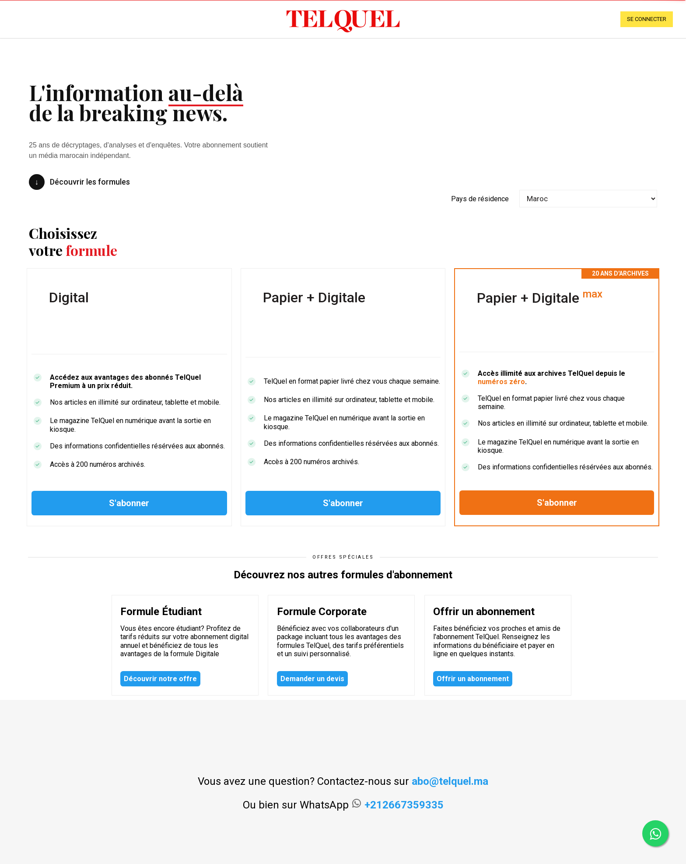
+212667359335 (404, 805)
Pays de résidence (480, 199)
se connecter (646, 19)
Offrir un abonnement (473, 679)
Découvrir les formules (79, 182)
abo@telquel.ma (450, 781)
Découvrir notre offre (160, 679)
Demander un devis (312, 679)
